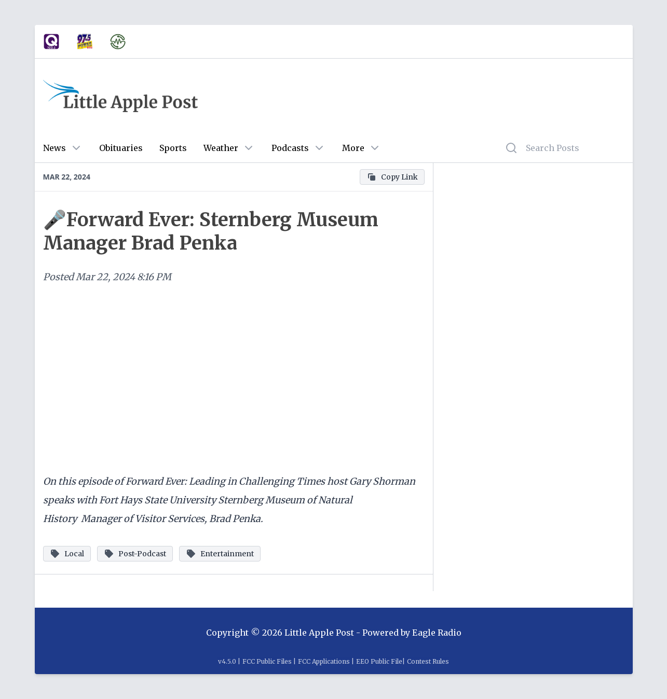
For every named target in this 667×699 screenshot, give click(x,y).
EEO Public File (379, 661)
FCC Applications (324, 661)
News (54, 148)
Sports (173, 148)
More (353, 148)
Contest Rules (428, 661)
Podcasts (290, 148)
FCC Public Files (267, 661)
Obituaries (121, 148)
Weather (220, 148)
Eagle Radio (436, 632)
